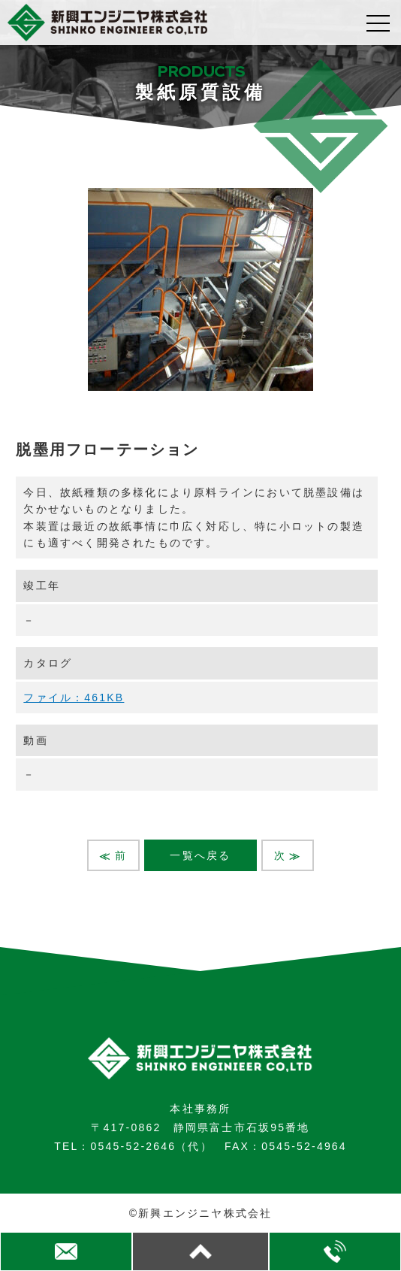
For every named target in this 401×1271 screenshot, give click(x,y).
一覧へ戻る (200, 855)
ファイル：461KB (73, 697)
